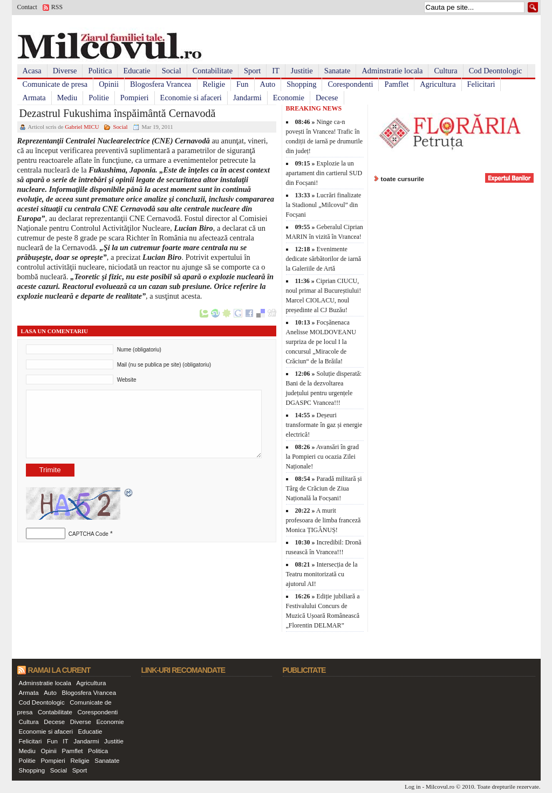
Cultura (445, 70)
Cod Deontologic (495, 70)
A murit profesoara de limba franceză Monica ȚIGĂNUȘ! (323, 520)
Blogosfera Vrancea (161, 84)
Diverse (65, 70)
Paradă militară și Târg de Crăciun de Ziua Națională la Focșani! (324, 488)
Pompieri (134, 97)
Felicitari (481, 84)
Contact (27, 7)
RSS (57, 7)
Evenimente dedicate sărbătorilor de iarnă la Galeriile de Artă (324, 258)
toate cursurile (403, 178)
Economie (288, 97)
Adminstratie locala (392, 70)
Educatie (136, 70)
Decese (327, 97)
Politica (100, 70)
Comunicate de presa (55, 84)
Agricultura (437, 84)
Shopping (301, 84)
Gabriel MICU (82, 126)
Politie (98, 97)
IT (276, 70)
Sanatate (337, 70)
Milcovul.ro (440, 786)
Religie (214, 84)
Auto (268, 84)
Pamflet (396, 84)
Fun (242, 84)
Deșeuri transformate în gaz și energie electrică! (324, 424)
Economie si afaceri (191, 97)
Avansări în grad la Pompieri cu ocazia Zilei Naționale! (322, 456)
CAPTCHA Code (88, 534)
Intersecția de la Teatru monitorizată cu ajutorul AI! (322, 574)
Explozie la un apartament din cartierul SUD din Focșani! (324, 173)
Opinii (109, 84)
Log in (413, 786)
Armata (34, 97)
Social (171, 70)
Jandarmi (247, 97)
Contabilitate (213, 70)
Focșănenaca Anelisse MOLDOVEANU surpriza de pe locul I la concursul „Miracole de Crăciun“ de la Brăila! (321, 342)
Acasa (32, 70)
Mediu (67, 97)
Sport (252, 70)
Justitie (302, 70)
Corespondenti (350, 84)
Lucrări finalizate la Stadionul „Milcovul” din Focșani (324, 204)
